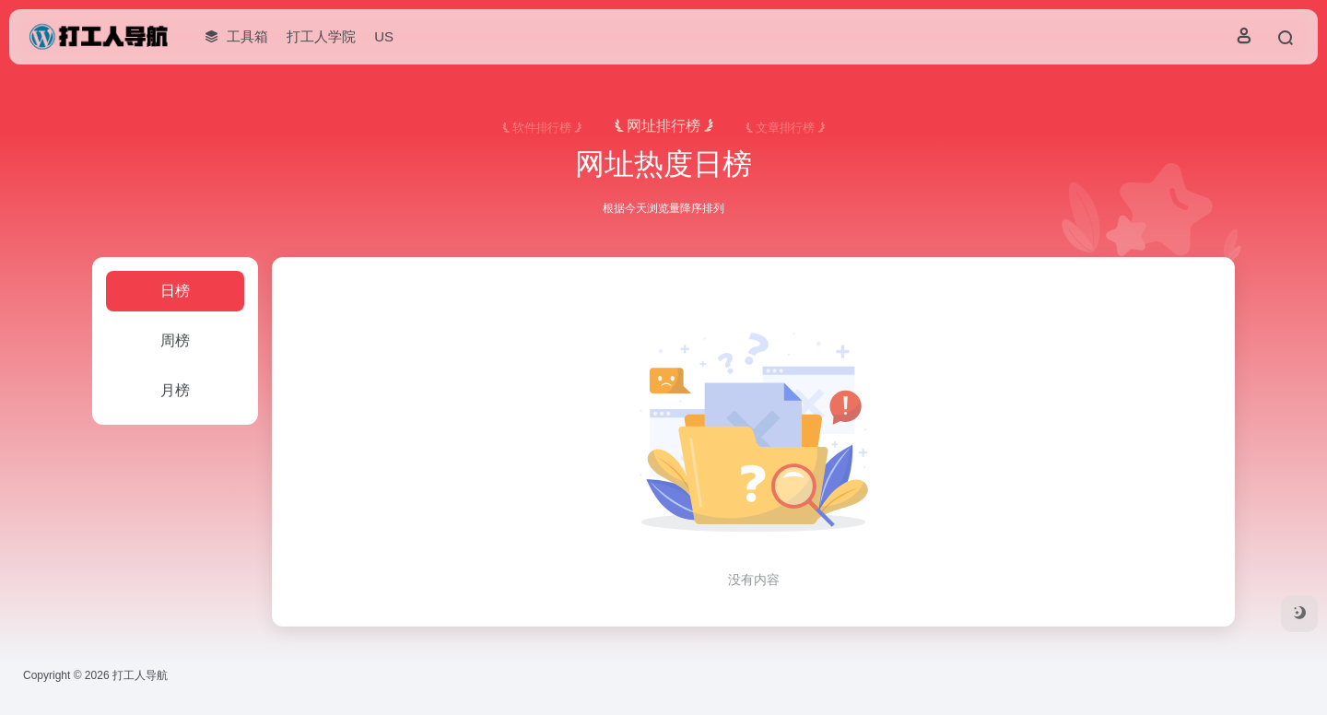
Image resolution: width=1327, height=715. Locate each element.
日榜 (175, 291)
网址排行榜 (663, 126)
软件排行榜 (541, 128)
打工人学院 (321, 36)
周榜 (175, 340)
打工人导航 (140, 675)
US (383, 36)
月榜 (175, 390)
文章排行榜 (785, 128)
